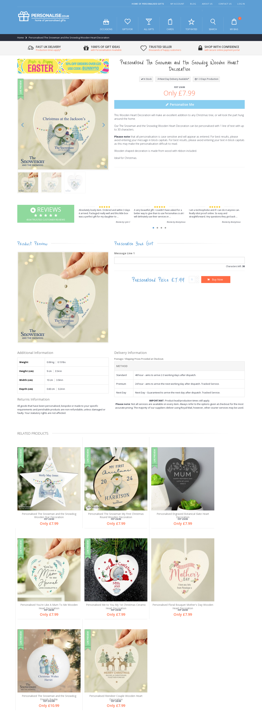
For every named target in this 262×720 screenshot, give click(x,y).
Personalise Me (179, 104)
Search (213, 24)
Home (20, 37)
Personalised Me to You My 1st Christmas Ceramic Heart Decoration (44, 591)
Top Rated (191, 24)
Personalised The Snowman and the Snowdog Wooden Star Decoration (44, 506)
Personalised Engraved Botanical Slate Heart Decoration (159, 506)
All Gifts (149, 24)
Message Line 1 (124, 253)
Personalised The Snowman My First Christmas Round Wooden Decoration (102, 506)
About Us (207, 3)
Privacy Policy (200, 699)
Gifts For (127, 24)
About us (24, 653)
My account (26, 671)
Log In (241, 3)
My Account (177, 3)
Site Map (240, 699)
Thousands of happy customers (154, 659)
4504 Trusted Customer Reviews (45, 213)
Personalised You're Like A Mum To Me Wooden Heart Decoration (217, 506)
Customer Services (30, 659)
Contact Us (225, 3)
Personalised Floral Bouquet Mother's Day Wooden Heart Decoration (102, 591)
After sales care (28, 665)
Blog (193, 3)
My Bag (234, 24)
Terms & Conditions (221, 699)
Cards (170, 24)
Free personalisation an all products (156, 653)
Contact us (25, 677)
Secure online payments (150, 665)
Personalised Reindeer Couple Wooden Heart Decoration (218, 591)
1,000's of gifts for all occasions (154, 647)
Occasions (106, 24)
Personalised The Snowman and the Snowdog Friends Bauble (160, 591)
